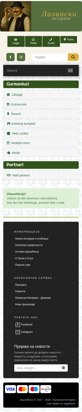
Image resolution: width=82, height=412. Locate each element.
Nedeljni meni (18, 143)
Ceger (16, 41)
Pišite (33, 41)
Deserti (14, 114)
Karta (68, 39)
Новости (20, 291)
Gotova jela (16, 104)
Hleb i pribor (17, 133)
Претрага (20, 284)
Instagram (24, 331)
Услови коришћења (27, 251)
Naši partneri (18, 175)
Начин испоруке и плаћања (31, 238)
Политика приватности (29, 245)
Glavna (12, 70)
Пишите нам (22, 264)
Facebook (24, 324)
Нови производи (25, 304)
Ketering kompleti (21, 123)
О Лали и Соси (24, 258)
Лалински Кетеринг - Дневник (33, 297)
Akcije (13, 152)
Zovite (51, 41)
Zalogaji (14, 94)
